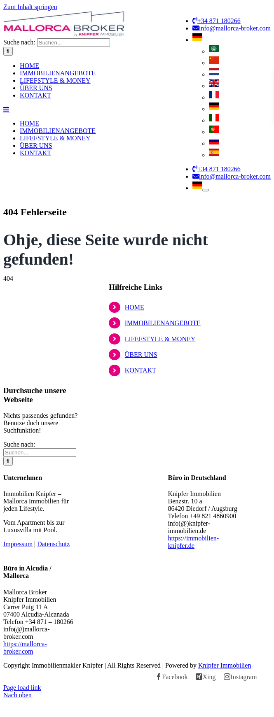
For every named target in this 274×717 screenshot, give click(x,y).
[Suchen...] (73, 188)
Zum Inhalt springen (30, 6)
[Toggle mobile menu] (6, 255)
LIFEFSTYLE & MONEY (160, 450)
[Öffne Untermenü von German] (205, 190)
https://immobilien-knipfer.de (193, 653)
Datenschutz (53, 655)
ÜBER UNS (141, 465)
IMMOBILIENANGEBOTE (163, 434)
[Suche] (8, 197)
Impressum (18, 655)
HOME (134, 418)
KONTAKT (140, 481)
